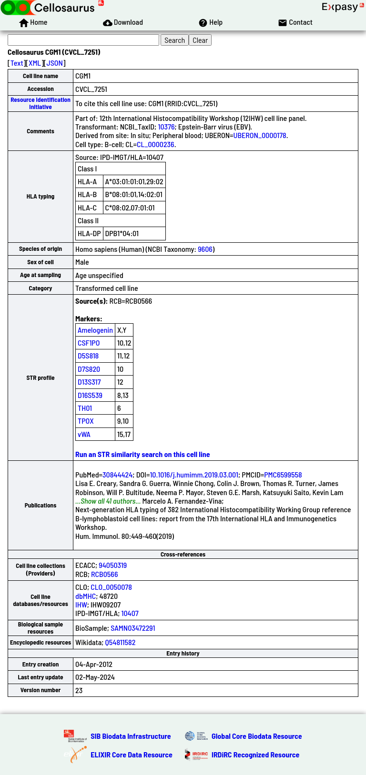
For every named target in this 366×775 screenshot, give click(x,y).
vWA (84, 433)
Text (16, 62)
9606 (205, 248)
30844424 (117, 474)
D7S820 (89, 368)
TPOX (86, 420)
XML (35, 62)
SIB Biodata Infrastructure (131, 735)
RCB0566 (104, 573)
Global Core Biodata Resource (257, 735)
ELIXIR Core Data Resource (132, 754)
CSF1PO (89, 342)
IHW (81, 604)
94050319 (113, 564)
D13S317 (89, 381)
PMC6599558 (283, 474)
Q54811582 (120, 641)
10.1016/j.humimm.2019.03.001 (194, 474)
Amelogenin (95, 329)
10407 (130, 612)
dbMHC (85, 595)
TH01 (85, 407)
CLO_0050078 (111, 586)
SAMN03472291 (133, 627)
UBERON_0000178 (260, 134)
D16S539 (90, 394)
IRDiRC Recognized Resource (255, 754)
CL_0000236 (155, 144)
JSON (55, 62)
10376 (166, 126)
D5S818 (88, 355)
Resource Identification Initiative (40, 103)
